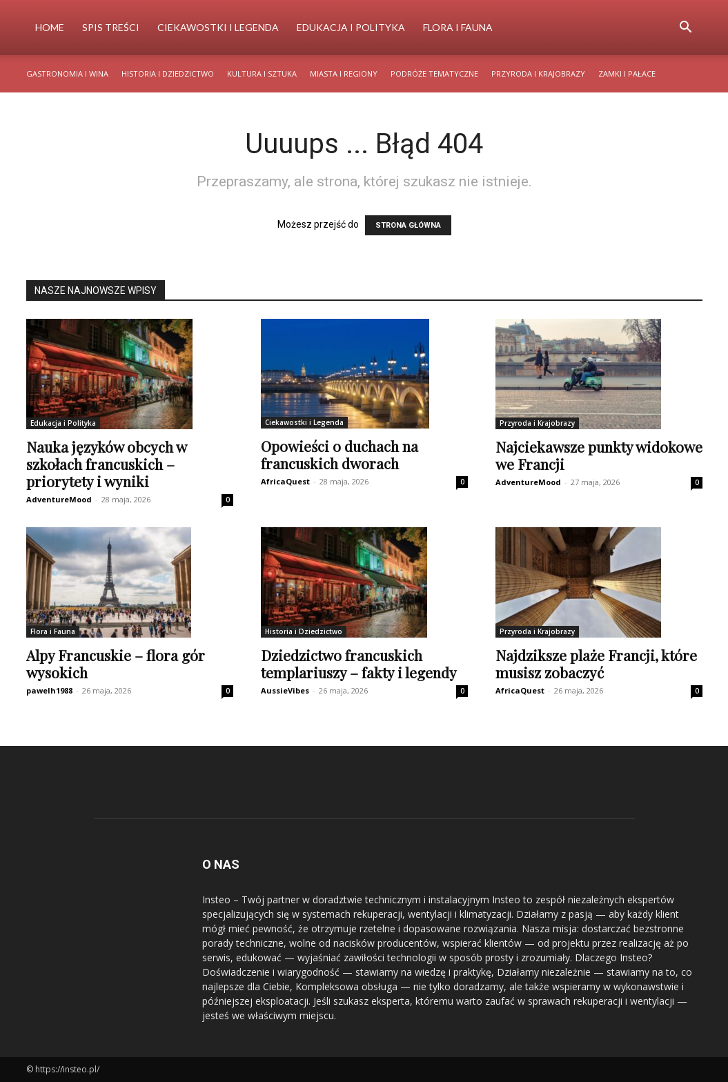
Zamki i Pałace (627, 73)
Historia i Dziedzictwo (167, 73)
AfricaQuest (285, 481)
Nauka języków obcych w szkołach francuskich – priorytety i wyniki (106, 464)
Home (49, 27)
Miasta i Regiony (343, 73)
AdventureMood (59, 499)
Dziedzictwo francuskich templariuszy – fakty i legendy (359, 663)
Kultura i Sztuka (262, 73)
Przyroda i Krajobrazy (538, 73)
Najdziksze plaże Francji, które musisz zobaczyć (596, 663)
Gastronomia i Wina (67, 73)
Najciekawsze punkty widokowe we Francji (598, 455)
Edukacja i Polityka (351, 27)
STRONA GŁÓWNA (408, 225)
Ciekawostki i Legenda (218, 27)
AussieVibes (285, 690)
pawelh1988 (49, 690)
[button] (685, 28)
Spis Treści (110, 27)
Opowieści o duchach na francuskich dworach (339, 454)
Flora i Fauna (458, 27)
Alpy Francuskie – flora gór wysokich (115, 663)
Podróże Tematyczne (434, 73)
